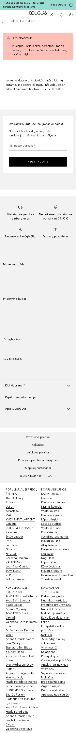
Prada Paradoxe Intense (21, 682)
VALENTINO (14, 562)
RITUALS (11, 553)
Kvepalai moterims (53, 502)
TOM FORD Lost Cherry (21, 596)
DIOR (9, 541)
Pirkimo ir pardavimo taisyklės (38, 460)
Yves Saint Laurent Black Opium (18, 603)
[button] (38, 385)
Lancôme (12, 545)
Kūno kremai (49, 532)
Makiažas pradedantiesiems (53, 680)
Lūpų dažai (48, 562)
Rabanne (11, 532)
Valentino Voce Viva (19, 729)
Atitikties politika (38, 452)
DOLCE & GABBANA (19, 528)
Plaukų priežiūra (51, 571)
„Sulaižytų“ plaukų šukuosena (53, 641)
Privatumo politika (38, 437)
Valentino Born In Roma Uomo (21, 624)
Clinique (11, 524)
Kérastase (12, 511)
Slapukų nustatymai (38, 468)
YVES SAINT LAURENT (20, 519)
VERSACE (12, 575)
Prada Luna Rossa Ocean (18, 722)
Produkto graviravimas (56, 605)
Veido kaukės (50, 511)
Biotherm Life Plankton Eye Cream (20, 701)
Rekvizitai (38, 445)
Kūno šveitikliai (51, 566)
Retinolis (46, 634)
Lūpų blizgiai (49, 519)
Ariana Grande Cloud (20, 716)
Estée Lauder (14, 536)
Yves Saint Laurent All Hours (20, 658)
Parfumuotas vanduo (55, 549)
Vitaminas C (49, 647)
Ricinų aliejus (49, 656)
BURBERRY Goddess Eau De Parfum (19, 692)
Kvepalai (46, 498)
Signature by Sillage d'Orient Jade (19, 650)
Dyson (10, 506)
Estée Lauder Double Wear (20, 632)
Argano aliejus (51, 686)
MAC (9, 515)
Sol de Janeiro (15, 579)
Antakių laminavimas (54, 664)
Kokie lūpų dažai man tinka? (55, 620)
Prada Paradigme (17, 711)
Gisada (10, 549)
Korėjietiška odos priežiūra (52, 628)
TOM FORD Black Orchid (17, 615)
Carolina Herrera (17, 558)
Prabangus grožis (53, 596)
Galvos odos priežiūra (56, 660)
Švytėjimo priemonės (55, 536)
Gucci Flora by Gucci (19, 686)
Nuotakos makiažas (54, 600)
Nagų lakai (48, 558)
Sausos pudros (51, 524)
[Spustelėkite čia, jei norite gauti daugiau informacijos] (71, 5)
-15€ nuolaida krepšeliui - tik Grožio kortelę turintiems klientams (23, 4)
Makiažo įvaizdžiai (53, 613)
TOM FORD (13, 571)
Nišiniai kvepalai (51, 506)
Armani (10, 502)
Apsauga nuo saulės (55, 694)
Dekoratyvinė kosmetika (57, 575)
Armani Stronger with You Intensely (20, 675)
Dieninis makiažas (53, 690)
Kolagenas (48, 652)
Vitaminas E (48, 669)
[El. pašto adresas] (38, 145)
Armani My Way (16, 609)
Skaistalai (47, 553)
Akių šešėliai (49, 545)
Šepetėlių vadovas (53, 673)
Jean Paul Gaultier (18, 566)
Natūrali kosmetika (53, 609)
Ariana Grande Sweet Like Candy (20, 641)
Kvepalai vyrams (52, 515)
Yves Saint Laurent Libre (22, 707)
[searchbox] (38, 21)
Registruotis (38, 161)
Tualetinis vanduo (52, 579)
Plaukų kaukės (50, 541)
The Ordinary (14, 498)
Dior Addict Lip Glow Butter (19, 667)
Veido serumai (50, 528)
